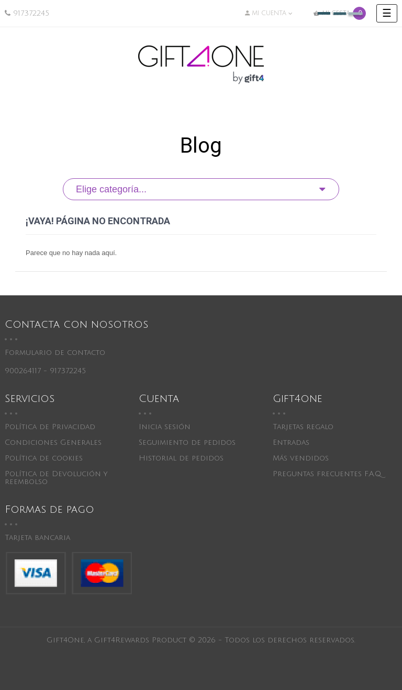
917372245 (31, 13)
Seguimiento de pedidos (187, 442)
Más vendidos (301, 458)
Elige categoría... (111, 189)
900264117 (23, 371)
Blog (201, 145)
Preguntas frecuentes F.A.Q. (327, 474)
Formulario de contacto (55, 352)
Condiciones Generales (53, 442)
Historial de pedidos (181, 458)
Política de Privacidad (50, 427)
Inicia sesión (165, 427)
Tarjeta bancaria (37, 538)
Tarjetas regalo (303, 427)
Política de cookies (44, 458)
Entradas (291, 442)
